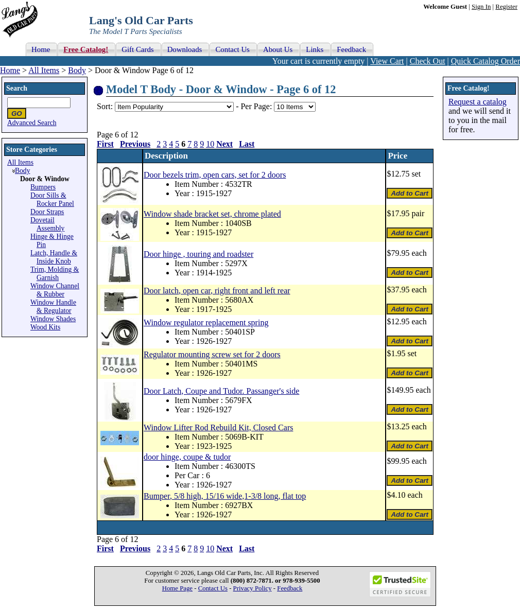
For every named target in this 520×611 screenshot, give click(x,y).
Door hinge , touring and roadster (198, 254)
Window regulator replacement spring (206, 322)
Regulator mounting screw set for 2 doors (212, 354)
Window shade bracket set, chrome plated (212, 214)
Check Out (427, 61)
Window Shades (53, 319)
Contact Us (213, 588)
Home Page (177, 588)
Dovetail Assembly (47, 224)
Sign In (481, 6)
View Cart (387, 61)
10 (210, 143)
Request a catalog (477, 101)
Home (10, 70)
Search (16, 88)
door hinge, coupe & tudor (187, 456)
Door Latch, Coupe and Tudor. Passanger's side (221, 391)
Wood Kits (45, 327)
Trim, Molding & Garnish (54, 274)
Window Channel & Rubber (54, 290)
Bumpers (43, 187)
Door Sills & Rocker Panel (52, 199)
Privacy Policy (252, 588)
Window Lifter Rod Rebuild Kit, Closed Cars (218, 427)
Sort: (105, 106)
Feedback (289, 588)
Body (77, 70)
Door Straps (47, 212)
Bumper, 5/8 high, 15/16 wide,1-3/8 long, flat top (225, 496)
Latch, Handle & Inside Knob (53, 257)
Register (506, 6)
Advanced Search (32, 123)
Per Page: (257, 106)
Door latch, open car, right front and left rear (217, 290)
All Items (43, 70)
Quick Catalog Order (485, 61)
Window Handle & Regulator (53, 307)
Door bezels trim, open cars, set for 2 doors (215, 174)
